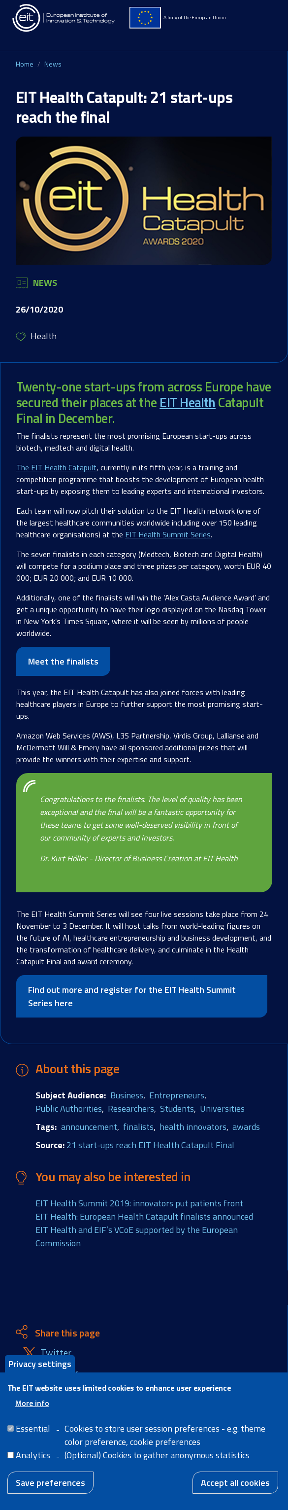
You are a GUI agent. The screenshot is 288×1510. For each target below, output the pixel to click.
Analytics (33, 1458)
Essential (33, 1432)
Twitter (55, 1353)
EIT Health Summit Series (168, 534)
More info (32, 1406)
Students (177, 1108)
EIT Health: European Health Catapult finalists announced (144, 1216)
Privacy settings (39, 1367)
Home (24, 64)
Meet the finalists (63, 661)
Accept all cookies (235, 1486)
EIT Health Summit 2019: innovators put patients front (139, 1203)
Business (126, 1095)
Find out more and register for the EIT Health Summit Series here (132, 996)
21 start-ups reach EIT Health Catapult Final (150, 1145)
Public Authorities (68, 1108)
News (53, 64)
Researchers (131, 1108)
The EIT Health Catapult (56, 467)
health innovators (193, 1126)
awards (246, 1126)
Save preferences (50, 1486)
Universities (222, 1108)
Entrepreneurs (176, 1095)
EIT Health (188, 402)
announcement (89, 1126)
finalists (138, 1126)
